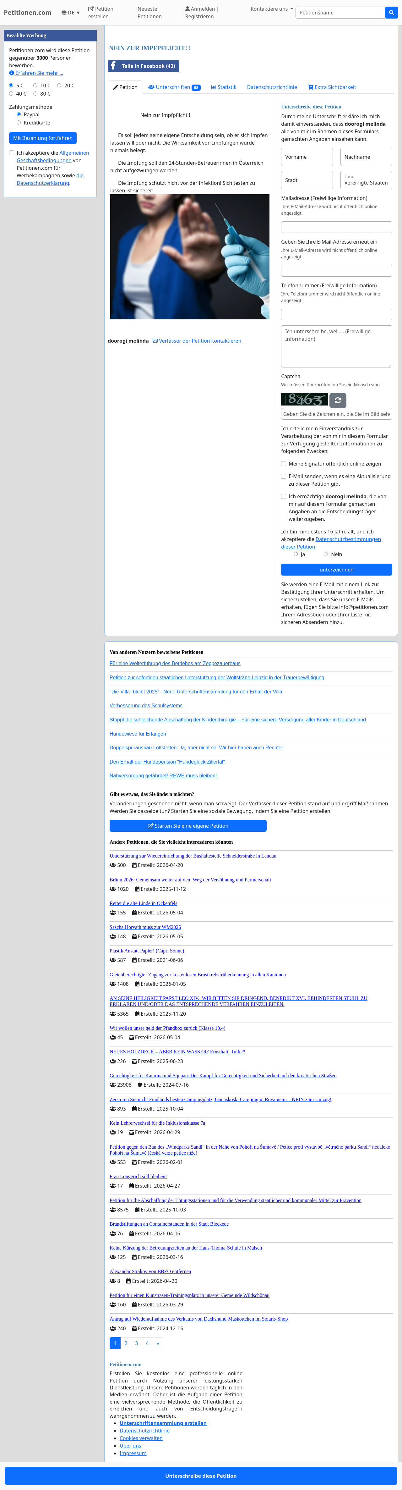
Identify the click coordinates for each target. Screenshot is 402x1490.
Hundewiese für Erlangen (138, 734)
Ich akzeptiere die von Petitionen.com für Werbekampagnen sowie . (53, 167)
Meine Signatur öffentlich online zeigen (335, 463)
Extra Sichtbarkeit (332, 87)
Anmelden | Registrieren (202, 12)
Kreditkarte (37, 122)
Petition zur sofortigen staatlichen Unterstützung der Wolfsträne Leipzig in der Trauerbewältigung (217, 677)
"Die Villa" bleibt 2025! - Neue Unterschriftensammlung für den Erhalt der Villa (196, 691)
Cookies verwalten (141, 1438)
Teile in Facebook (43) (141, 66)
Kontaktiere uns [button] (270, 8)
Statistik (223, 87)
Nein (336, 554)
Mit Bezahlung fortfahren (43, 138)
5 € (19, 85)
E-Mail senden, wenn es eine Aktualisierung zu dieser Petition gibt (340, 480)
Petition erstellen (100, 12)
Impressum (133, 1453)
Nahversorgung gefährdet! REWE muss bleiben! (163, 775)
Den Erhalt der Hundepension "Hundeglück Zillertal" (167, 761)
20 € (69, 85)
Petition (125, 87)
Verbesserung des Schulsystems (146, 705)
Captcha (290, 376)
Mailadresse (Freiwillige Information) (324, 198)
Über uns (130, 1445)
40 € (21, 93)
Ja (303, 554)
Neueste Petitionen (150, 12)
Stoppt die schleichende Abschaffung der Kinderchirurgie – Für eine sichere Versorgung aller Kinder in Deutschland (238, 719)
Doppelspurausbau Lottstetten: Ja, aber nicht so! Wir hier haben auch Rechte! (196, 747)
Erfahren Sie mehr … (36, 72)
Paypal (32, 114)
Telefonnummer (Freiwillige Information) (329, 285)
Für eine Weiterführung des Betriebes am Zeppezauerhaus (175, 663)
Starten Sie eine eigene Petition (188, 825)
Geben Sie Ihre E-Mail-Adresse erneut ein (329, 241)
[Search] (340, 13)
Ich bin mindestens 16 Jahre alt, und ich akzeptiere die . (331, 539)
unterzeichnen (337, 569)
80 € (45, 93)
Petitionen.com (28, 12)
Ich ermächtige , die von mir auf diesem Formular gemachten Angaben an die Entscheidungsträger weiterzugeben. (337, 507)
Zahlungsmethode (30, 106)
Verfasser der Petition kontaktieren (197, 340)
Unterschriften (174, 87)
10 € (45, 85)
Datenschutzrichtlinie (272, 87)
